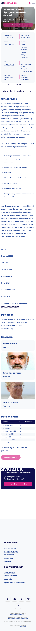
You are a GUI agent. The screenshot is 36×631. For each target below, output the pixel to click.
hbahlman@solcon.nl (10, 306)
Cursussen (11, 85)
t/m (9, 64)
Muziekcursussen (11, 551)
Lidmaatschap (10, 548)
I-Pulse (23, 625)
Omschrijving (19, 91)
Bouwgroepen (9, 572)
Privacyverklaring (17, 613)
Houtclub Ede (9, 44)
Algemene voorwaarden (18, 617)
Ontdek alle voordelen (18, 484)
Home (3, 85)
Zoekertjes (8, 558)
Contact (7, 562)
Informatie (7, 91)
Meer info (6, 347)
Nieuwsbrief (9, 555)
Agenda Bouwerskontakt (14, 582)
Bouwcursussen (10, 576)
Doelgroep (30, 91)
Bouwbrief (8, 579)
